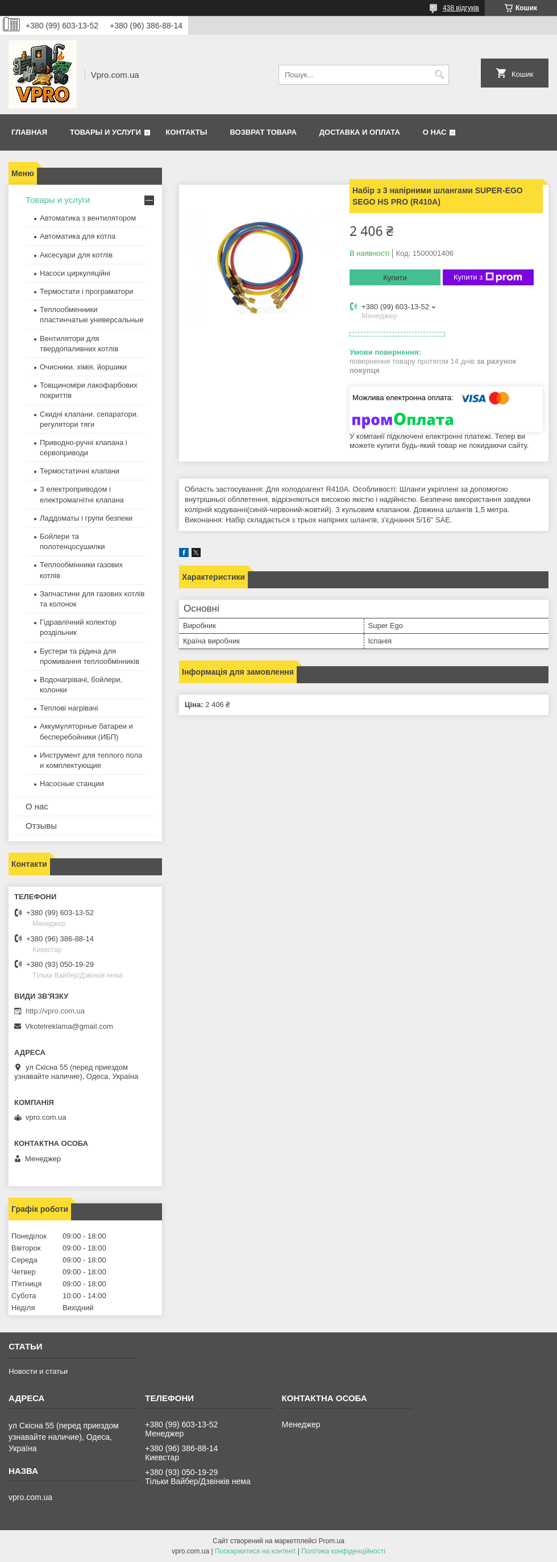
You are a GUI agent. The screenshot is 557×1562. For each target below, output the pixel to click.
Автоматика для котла (77, 236)
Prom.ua (331, 1541)
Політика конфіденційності (343, 1551)
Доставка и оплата (359, 132)
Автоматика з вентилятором (88, 218)
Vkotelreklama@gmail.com (69, 1026)
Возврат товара (263, 132)
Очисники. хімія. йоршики (83, 367)
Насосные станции (72, 783)
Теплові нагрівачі (69, 708)
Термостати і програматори (87, 291)
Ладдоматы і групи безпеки (86, 518)
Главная (29, 132)
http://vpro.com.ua (55, 1011)
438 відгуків (461, 8)
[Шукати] (439, 75)
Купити (395, 277)
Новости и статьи (38, 1371)
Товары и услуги (105, 132)
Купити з (488, 277)
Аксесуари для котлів (76, 255)
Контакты (186, 132)
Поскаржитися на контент (255, 1551)
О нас (435, 132)
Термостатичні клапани (79, 471)
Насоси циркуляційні (75, 273)
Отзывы (41, 825)
